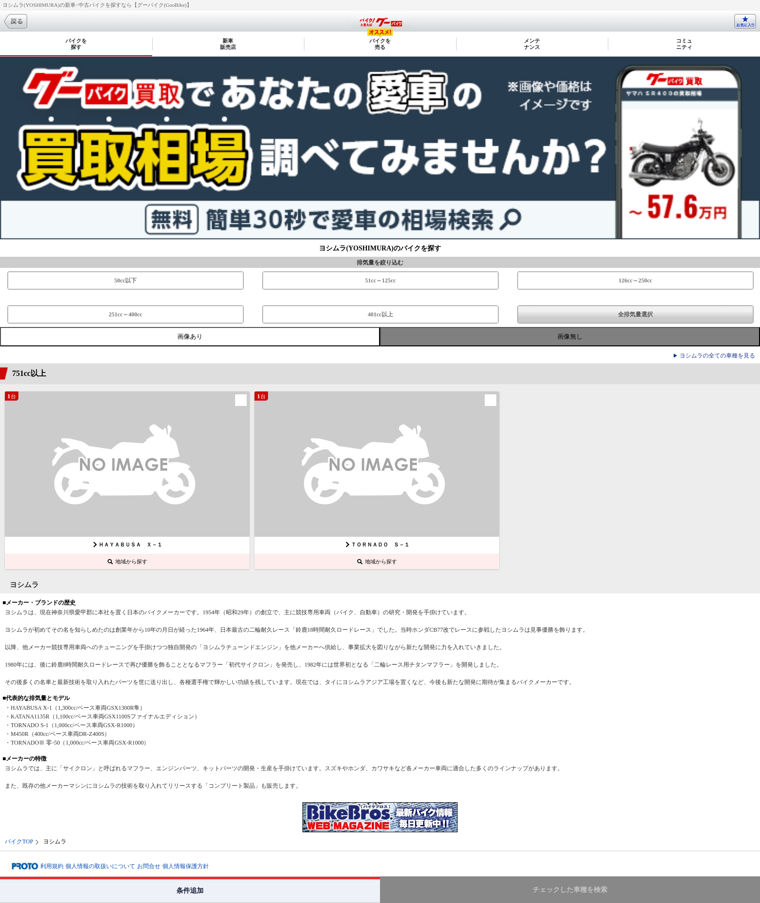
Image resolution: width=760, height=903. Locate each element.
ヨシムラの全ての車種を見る (717, 355)
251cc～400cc (125, 314)
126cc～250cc (635, 280)
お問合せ (148, 866)
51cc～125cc (380, 280)
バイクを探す (76, 44)
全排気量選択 (635, 314)
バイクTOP (19, 841)
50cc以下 (125, 280)
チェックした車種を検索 (570, 889)
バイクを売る (380, 44)
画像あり (190, 336)
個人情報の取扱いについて (100, 866)
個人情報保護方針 (185, 866)
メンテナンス (532, 44)
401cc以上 (381, 314)
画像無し (570, 336)
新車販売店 (228, 44)
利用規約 (51, 866)
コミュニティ (684, 44)
